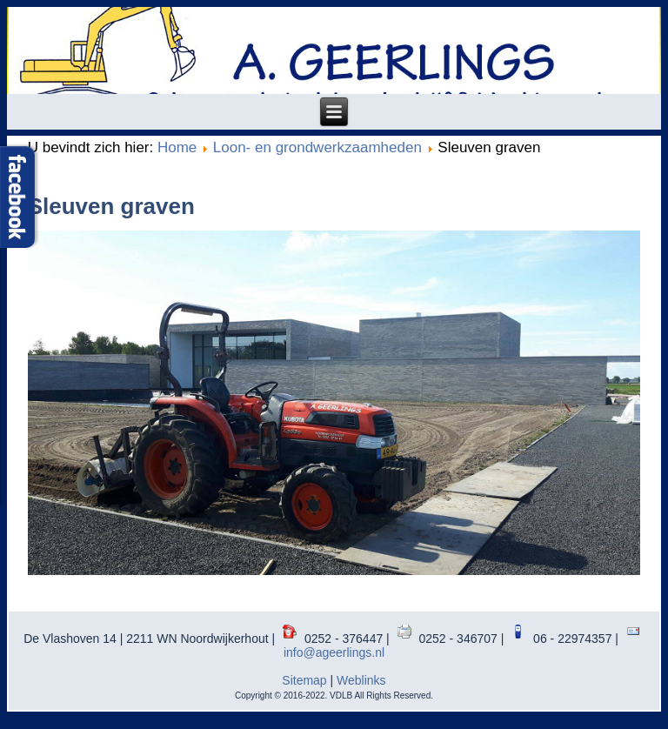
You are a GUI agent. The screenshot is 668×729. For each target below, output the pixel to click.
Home (177, 147)
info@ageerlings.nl (334, 652)
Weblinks (361, 680)
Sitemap (304, 680)
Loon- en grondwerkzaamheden (317, 147)
